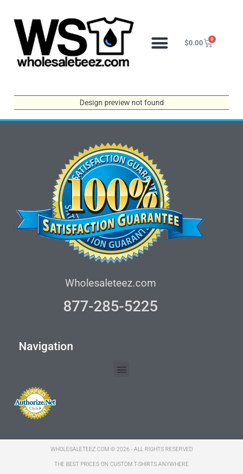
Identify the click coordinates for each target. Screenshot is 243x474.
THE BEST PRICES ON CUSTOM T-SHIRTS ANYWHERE (121, 464)
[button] (159, 43)
